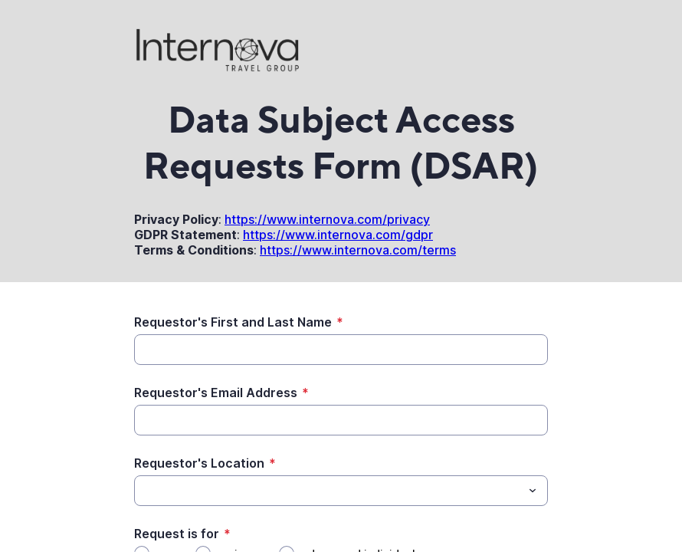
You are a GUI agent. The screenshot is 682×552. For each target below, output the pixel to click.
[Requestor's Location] (328, 490)
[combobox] (341, 490)
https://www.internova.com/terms (358, 250)
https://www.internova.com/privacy (327, 219)
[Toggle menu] (532, 490)
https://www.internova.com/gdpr (338, 234)
